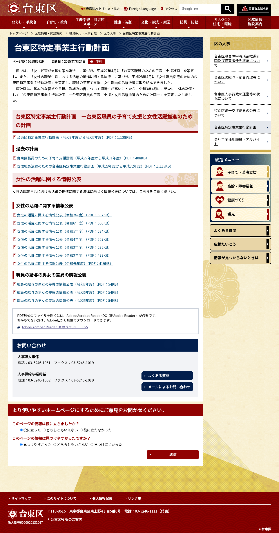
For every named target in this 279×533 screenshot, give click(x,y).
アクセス (171, 8)
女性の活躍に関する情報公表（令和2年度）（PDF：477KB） (64, 255)
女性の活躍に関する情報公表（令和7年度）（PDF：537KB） (64, 214)
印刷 (98, 61)
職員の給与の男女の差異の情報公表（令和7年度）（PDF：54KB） (68, 284)
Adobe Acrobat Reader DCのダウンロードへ (52, 327)
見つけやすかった (37, 444)
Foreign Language (142, 8)
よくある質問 (158, 375)
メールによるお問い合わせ (169, 386)
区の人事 (110, 33)
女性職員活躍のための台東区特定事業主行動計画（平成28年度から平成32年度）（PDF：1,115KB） (95, 166)
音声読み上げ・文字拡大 (103, 8)
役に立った (32, 430)
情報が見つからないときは (236, 257)
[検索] (200, 9)
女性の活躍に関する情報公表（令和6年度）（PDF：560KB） (64, 223)
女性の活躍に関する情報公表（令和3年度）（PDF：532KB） (64, 247)
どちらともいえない (62, 430)
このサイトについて (61, 498)
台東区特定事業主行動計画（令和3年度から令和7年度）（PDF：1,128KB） (75, 137)
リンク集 (134, 498)
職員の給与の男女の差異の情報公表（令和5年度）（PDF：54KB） (68, 300)
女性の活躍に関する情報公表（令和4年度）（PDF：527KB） (64, 239)
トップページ (18, 33)
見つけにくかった (108, 444)
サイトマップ (21, 498)
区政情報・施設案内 (48, 33)
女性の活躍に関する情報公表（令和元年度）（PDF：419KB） (65, 263)
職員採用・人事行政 (83, 33)
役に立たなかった (97, 430)
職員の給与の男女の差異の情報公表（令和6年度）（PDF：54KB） (68, 292)
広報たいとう (225, 244)
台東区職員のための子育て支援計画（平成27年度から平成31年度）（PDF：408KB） (83, 158)
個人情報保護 (102, 498)
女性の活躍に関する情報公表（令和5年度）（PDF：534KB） (64, 231)
